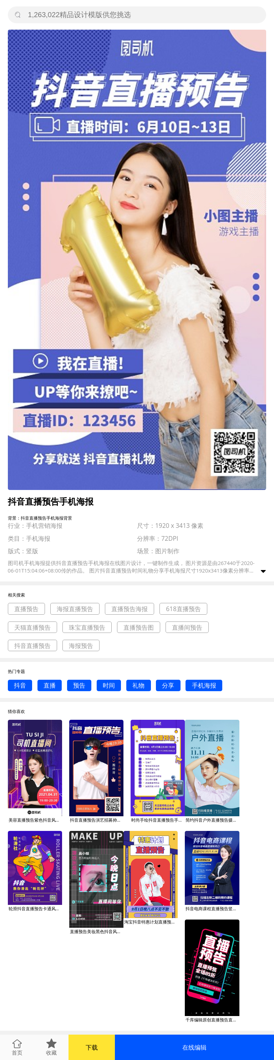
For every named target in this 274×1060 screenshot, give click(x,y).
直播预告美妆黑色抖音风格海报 (96, 931)
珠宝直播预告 (87, 627)
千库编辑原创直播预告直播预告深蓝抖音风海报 (212, 1020)
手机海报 (204, 685)
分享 (168, 685)
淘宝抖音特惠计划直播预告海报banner (151, 922)
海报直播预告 (75, 609)
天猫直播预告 (32, 627)
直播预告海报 (129, 609)
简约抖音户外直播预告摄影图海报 (212, 820)
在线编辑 (194, 1047)
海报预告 (81, 646)
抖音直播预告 (32, 646)
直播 (50, 685)
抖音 (20, 685)
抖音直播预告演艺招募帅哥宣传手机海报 (96, 820)
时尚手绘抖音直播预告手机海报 (158, 820)
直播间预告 (187, 627)
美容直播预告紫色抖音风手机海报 (35, 820)
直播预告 (26, 609)
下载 (92, 1047)
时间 (109, 685)
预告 (79, 685)
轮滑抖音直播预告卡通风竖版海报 (35, 909)
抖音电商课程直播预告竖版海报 (212, 909)
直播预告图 (138, 627)
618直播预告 (183, 609)
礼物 (138, 685)
